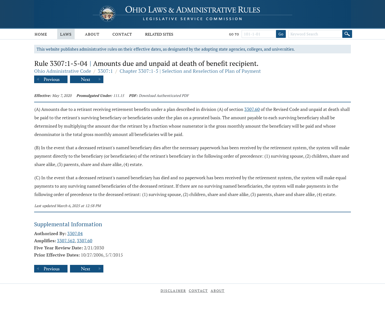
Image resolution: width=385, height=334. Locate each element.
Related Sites (159, 34)
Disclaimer (173, 290)
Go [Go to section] (280, 34)
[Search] (347, 34)
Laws (66, 34)
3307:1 (105, 71)
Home (41, 34)
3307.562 (66, 240)
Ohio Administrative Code (62, 71)
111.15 (118, 95)
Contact (122, 34)
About (92, 34)
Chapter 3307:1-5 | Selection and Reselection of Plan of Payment (190, 71)
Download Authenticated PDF (164, 95)
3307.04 (75, 233)
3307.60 (252, 109)
